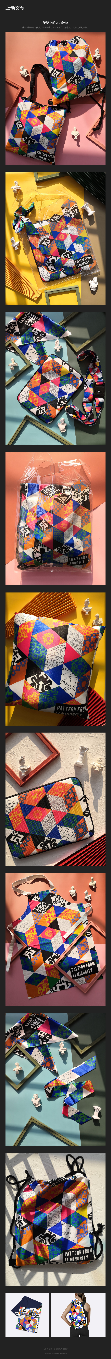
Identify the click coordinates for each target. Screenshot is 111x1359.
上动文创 (15, 8)
